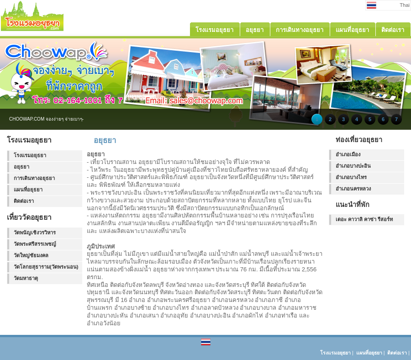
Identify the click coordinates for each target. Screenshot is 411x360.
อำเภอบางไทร (351, 177)
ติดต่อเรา (24, 201)
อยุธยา (21, 166)
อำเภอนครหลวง (353, 188)
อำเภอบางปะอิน (353, 166)
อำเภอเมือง (348, 154)
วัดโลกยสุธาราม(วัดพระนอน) (46, 267)
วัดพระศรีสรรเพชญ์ (35, 244)
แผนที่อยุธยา (28, 189)
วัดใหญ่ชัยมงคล (31, 255)
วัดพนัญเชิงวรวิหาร (35, 232)
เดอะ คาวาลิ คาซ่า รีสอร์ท (364, 219)
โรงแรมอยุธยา (30, 155)
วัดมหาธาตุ (26, 278)
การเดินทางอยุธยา (34, 178)
